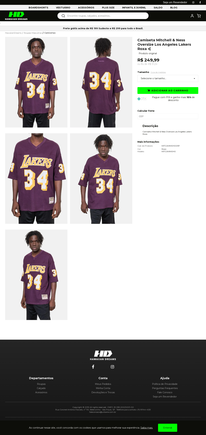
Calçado (41, 388)
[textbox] (105, 16)
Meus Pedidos (103, 384)
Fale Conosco (164, 392)
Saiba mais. (146, 427)
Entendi (167, 427)
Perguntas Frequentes (165, 388)
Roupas (41, 384)
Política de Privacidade (165, 384)
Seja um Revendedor (165, 396)
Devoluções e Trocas (103, 392)
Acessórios (41, 392)
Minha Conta (103, 388)
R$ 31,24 (152, 64)
